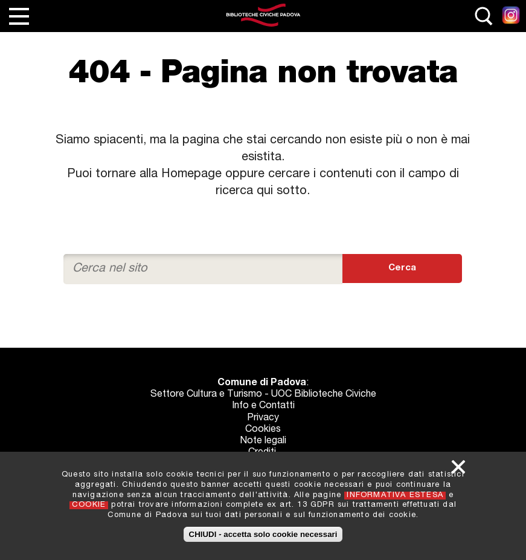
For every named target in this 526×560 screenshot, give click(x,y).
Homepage (191, 175)
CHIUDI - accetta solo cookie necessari (263, 534)
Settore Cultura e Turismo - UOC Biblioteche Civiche (263, 395)
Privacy (263, 418)
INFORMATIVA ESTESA (395, 496)
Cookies (263, 430)
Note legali (263, 441)
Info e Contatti (263, 406)
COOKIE (89, 505)
